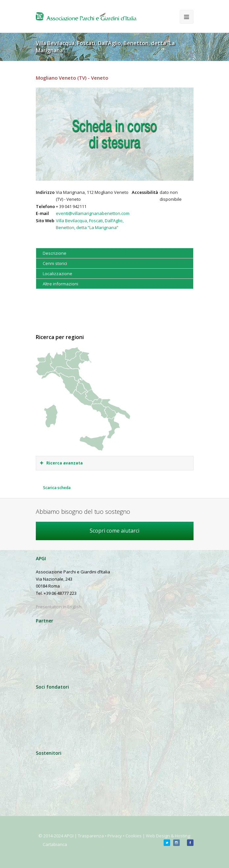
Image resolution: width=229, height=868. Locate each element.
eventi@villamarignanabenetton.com (92, 213)
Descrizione (54, 253)
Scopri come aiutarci (114, 530)
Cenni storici (55, 263)
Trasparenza (91, 836)
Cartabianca (55, 844)
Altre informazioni (60, 284)
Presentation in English (58, 607)
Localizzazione (57, 273)
